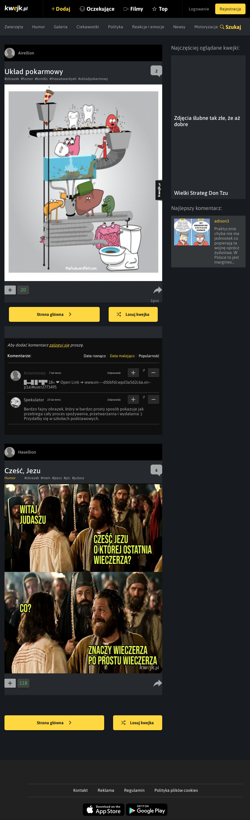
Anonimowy (35, 373)
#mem (45, 478)
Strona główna (54, 314)
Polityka (115, 26)
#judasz (78, 478)
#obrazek (11, 79)
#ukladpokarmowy (93, 79)
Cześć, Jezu (22, 471)
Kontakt (80, 790)
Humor (38, 26)
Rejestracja (230, 9)
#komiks (41, 79)
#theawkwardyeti (62, 79)
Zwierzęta (13, 26)
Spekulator (34, 399)
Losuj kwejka (133, 314)
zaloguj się (59, 345)
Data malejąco (122, 356)
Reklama (106, 790)
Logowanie (199, 9)
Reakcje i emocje (148, 26)
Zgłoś (155, 300)
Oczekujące (101, 9)
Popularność (149, 356)
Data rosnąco (95, 356)
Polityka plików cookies (176, 790)
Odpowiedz (114, 372)
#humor (27, 79)
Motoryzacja (206, 26)
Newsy (179, 26)
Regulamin (134, 790)
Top (163, 9)
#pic (67, 478)
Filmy (136, 9)
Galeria (61, 26)
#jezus (57, 478)
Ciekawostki (87, 26)
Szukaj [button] (233, 27)
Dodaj (63, 9)
